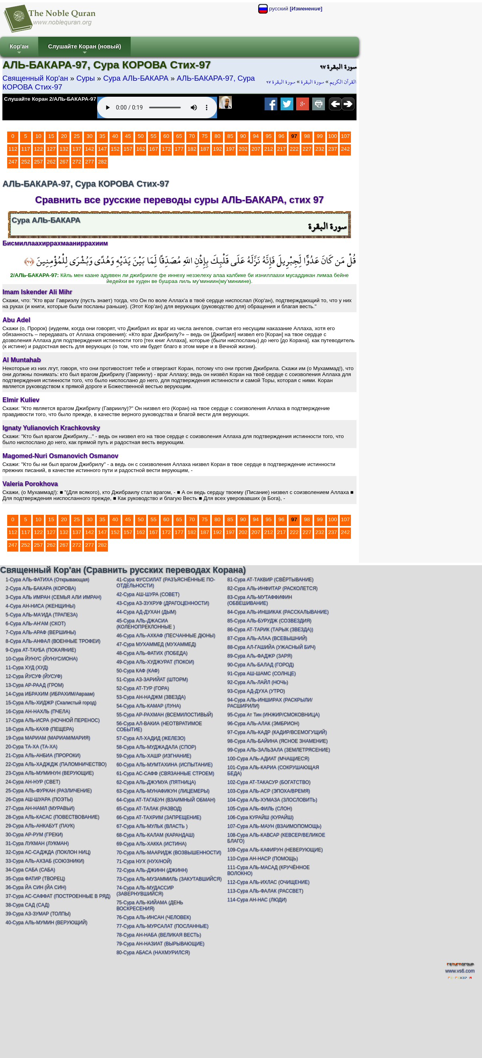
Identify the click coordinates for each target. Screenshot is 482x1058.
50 (141, 136)
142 (89, 149)
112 (12, 149)
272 (76, 162)
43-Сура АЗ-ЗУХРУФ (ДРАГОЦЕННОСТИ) (162, 603)
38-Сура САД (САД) (28, 905)
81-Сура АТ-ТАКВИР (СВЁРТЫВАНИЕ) (270, 579)
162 (140, 149)
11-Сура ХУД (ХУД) (27, 667)
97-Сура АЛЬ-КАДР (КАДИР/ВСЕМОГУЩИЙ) (277, 732)
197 (230, 149)
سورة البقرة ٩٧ (280, 82)
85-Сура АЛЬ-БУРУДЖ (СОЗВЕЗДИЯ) (269, 621)
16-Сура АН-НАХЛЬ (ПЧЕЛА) (38, 711)
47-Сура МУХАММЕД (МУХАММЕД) (156, 644)
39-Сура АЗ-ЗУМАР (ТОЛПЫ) (38, 914)
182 (191, 149)
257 (38, 162)
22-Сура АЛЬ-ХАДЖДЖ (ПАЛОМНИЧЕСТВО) (56, 764)
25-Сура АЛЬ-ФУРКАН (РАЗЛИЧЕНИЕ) (49, 790)
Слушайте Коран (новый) (84, 49)
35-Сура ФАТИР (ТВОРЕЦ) (35, 878)
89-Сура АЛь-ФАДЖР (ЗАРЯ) (259, 656)
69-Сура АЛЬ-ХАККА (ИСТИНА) (151, 844)
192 (217, 149)
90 (243, 136)
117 (25, 149)
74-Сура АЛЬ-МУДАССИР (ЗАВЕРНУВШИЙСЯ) (144, 891)
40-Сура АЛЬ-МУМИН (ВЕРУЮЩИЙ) (47, 922)
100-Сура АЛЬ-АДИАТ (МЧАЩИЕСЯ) (268, 758)
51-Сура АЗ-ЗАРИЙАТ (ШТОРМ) (152, 679)
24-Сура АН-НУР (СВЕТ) (33, 782)
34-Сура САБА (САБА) (30, 870)
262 (51, 162)
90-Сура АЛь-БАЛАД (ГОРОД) (260, 664)
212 (268, 149)
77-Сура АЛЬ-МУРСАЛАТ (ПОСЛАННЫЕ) (162, 926)
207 (255, 149)
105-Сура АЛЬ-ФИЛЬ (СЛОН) (259, 808)
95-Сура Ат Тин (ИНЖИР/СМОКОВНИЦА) (273, 714)
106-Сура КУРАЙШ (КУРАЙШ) (260, 817)
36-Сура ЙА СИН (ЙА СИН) (36, 887)
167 (153, 149)
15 (51, 136)
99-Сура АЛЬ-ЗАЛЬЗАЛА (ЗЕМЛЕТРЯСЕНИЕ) (278, 750)
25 (77, 136)
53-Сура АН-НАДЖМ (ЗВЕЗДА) (150, 697)
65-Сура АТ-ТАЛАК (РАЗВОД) (148, 808)
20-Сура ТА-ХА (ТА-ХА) (32, 746)
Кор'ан (19, 49)
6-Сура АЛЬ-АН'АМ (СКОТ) (36, 623)
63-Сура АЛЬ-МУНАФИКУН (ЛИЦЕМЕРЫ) (162, 791)
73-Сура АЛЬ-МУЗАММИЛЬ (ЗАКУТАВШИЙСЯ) (168, 879)
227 (307, 149)
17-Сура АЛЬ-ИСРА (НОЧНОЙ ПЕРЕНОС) (53, 720)
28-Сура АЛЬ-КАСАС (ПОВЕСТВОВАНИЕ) (53, 817)
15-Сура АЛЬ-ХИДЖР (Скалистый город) (51, 702)
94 (256, 136)
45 (128, 136)
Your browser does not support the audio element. (157, 107)
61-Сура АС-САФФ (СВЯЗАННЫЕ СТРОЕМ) (165, 773)
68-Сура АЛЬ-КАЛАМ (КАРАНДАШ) (155, 835)
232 (319, 149)
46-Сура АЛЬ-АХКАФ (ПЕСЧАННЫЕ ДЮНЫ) (165, 635)
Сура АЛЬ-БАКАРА (135, 78)
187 (204, 149)
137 (76, 149)
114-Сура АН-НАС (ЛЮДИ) (257, 900)
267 (64, 162)
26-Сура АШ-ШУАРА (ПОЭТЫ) (39, 799)
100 (332, 136)
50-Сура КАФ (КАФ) (137, 670)
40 (115, 136)
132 (64, 149)
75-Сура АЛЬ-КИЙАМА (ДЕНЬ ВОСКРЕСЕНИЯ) (149, 905)
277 (89, 162)
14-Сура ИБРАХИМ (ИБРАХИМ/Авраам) (50, 694)
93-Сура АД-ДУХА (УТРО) (256, 691)
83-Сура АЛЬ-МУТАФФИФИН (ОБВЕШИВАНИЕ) (259, 600)
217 (281, 149)
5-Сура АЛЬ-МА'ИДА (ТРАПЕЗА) (42, 615)
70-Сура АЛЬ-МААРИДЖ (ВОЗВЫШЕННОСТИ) (168, 852)
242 (345, 149)
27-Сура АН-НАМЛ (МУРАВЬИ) (40, 808)
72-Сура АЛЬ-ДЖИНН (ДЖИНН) (151, 870)
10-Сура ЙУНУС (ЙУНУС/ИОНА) (42, 658)
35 (103, 136)
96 (282, 136)
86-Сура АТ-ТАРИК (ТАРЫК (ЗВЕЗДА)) (270, 629)
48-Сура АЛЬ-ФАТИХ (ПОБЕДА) (151, 653)
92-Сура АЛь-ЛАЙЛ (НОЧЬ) (257, 682)
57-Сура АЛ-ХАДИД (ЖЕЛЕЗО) (150, 738)
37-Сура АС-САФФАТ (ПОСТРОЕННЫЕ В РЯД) (58, 896)
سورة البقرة (312, 82)
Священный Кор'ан (35, 78)
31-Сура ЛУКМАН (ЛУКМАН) (37, 843)
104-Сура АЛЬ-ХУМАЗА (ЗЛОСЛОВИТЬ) (272, 800)
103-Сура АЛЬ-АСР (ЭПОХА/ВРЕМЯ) (268, 791)
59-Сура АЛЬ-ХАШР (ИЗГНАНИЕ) (153, 756)
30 (90, 136)
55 (154, 136)
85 (230, 136)
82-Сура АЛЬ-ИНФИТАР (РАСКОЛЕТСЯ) (272, 588)
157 (127, 149)
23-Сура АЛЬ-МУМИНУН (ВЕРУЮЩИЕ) (50, 773)
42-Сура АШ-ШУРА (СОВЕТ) (147, 594)
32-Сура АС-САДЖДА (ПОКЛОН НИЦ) (48, 852)
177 (179, 149)
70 (192, 136)
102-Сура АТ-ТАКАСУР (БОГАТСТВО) (269, 782)
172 (166, 149)
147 (102, 149)
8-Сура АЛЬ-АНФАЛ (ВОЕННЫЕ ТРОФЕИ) (53, 641)
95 (269, 136)
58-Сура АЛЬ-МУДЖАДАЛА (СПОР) (156, 747)
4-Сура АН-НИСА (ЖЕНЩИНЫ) (41, 606)
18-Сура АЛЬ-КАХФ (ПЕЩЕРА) (40, 729)
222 (294, 149)
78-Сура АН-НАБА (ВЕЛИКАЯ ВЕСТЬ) (158, 935)
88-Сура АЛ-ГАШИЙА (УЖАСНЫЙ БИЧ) (271, 647)
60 (166, 136)
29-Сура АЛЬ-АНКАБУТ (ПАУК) (40, 826)
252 (25, 162)
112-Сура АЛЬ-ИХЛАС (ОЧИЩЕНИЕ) (268, 882)
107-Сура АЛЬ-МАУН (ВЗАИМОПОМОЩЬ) (274, 826)
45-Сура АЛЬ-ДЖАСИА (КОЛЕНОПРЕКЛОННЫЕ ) (145, 624)
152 (115, 149)
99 (320, 136)
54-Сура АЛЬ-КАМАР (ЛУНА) (148, 706)
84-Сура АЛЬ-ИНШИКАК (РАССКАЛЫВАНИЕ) (278, 612)
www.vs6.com (459, 971)
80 (218, 136)
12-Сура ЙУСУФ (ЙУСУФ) (34, 676)
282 (102, 162)
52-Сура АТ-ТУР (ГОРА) (142, 688)
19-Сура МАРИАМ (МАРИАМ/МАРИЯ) (48, 738)
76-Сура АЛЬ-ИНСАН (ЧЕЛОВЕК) (153, 917)
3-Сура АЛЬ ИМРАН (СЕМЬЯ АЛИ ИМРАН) (54, 597)
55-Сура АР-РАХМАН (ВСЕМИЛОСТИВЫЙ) (164, 714)
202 (243, 149)
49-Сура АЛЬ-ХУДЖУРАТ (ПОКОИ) (155, 662)
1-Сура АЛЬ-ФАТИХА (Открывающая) (47, 579)
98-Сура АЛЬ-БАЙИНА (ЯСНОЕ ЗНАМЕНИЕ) (277, 741)
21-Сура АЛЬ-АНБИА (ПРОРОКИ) (43, 755)
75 (205, 136)
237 (332, 149)
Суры (85, 78)
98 (307, 136)
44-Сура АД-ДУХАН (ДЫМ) (146, 612)
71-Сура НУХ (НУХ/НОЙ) (143, 861)
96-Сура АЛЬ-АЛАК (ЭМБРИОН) (263, 723)
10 (39, 136)
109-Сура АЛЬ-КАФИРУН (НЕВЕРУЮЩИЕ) (275, 850)
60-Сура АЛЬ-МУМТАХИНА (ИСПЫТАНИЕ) (164, 764)
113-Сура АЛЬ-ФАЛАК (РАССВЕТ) (265, 891)
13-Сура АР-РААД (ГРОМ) (35, 685)
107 (345, 136)
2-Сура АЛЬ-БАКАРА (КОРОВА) (41, 588)
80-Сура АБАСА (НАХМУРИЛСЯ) (153, 952)
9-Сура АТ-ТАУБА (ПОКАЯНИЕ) (41, 650)
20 (64, 136)
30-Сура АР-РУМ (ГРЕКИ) (34, 834)
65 (179, 136)
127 (51, 149)
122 (38, 149)
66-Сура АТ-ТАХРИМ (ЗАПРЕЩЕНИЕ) (158, 817)
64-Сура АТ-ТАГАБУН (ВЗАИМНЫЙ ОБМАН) (165, 800)
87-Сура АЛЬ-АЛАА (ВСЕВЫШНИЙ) (267, 638)
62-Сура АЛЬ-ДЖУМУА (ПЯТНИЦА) (156, 782)
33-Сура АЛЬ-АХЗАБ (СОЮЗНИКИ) (45, 861)
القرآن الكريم (343, 82)
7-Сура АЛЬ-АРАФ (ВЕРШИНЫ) (41, 632)
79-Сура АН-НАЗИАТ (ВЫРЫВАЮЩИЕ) (160, 943)
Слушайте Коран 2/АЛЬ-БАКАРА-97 (50, 99)
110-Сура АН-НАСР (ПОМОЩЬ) (262, 858)
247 (12, 162)
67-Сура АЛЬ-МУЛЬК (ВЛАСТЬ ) (151, 826)
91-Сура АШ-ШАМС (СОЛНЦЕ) (261, 673)
